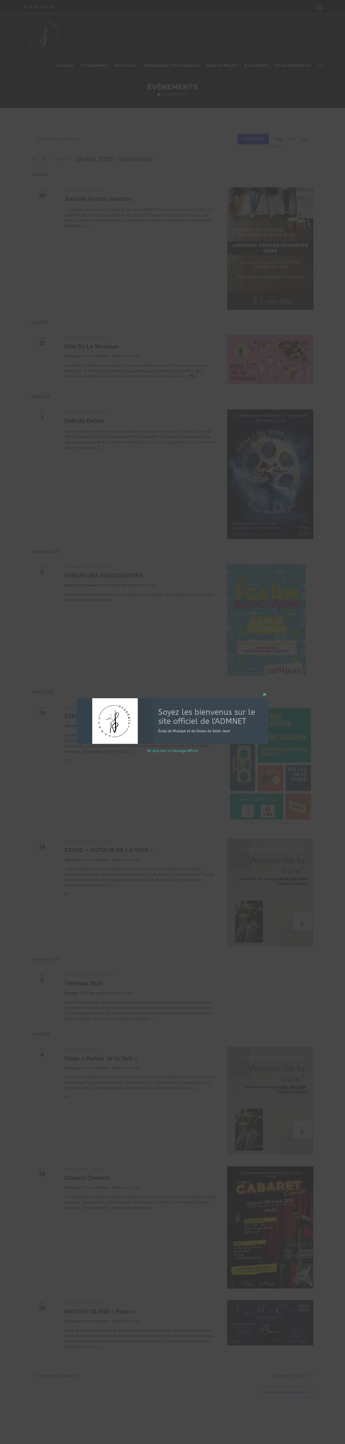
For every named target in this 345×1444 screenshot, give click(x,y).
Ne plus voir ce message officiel (172, 751)
